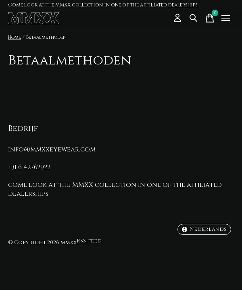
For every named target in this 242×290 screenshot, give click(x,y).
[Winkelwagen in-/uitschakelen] (210, 18)
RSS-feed (89, 240)
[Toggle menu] (226, 18)
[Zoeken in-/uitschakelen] (194, 18)
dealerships (183, 5)
